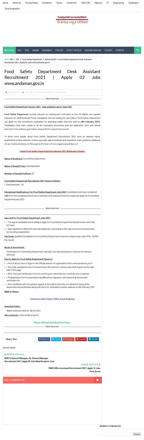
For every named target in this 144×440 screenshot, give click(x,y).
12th (31, 93)
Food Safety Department (44, 93)
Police (59, 50)
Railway (47, 50)
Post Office (74, 50)
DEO (17, 57)
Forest (120, 50)
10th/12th (85, 3)
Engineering (118, 3)
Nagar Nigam (93, 50)
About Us (17, 3)
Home (5, 3)
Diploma (98, 3)
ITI (108, 3)
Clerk (8, 57)
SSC (19, 50)
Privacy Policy (32, 3)
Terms (59, 3)
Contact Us (71, 3)
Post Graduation (12, 9)
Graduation (133, 3)
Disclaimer (47, 3)
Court (108, 50)
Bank (36, 50)
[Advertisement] (72, 36)
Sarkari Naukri (61, 93)
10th (26, 93)
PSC (27, 50)
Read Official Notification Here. (49, 329)
